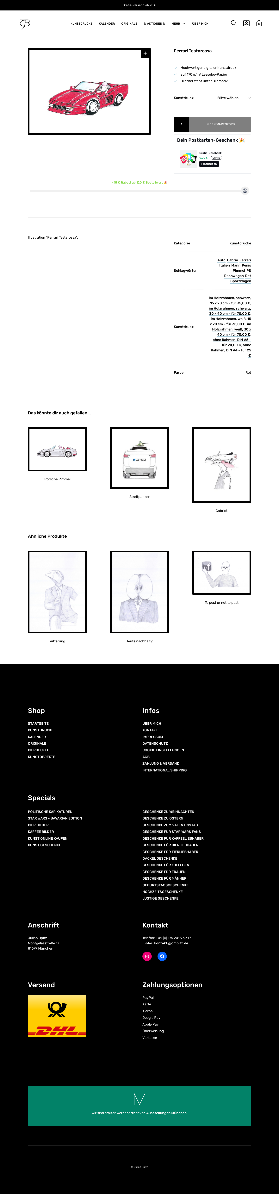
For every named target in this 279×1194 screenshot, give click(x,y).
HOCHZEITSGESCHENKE (162, 892)
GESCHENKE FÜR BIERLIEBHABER (170, 845)
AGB (146, 757)
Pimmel (239, 270)
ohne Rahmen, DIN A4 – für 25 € (231, 350)
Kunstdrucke (240, 243)
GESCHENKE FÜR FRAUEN (164, 872)
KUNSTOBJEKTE (41, 757)
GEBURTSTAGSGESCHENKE (165, 885)
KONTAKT (150, 730)
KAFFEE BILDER (41, 832)
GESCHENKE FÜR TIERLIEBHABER (170, 852)
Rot (248, 276)
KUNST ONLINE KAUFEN (47, 838)
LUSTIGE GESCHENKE (160, 898)
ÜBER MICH (200, 23)
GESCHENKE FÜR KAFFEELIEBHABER (173, 838)
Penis (246, 265)
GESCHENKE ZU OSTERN (162, 818)
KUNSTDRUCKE (81, 23)
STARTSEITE (38, 723)
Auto (221, 260)
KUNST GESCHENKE (44, 845)
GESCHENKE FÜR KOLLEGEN (165, 865)
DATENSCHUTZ (155, 743)
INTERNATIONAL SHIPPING (164, 770)
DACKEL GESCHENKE (159, 858)
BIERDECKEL (38, 750)
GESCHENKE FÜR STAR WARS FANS (171, 832)
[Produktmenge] (181, 124)
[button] (145, 53)
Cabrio (232, 260)
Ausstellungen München (166, 1113)
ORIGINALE (129, 23)
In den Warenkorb (220, 124)
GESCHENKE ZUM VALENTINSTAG (170, 825)
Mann (235, 265)
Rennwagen (234, 276)
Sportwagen (240, 281)
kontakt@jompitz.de (171, 943)
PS (248, 270)
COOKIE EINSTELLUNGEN (163, 750)
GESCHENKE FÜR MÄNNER (164, 878)
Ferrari (245, 260)
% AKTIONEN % (154, 23)
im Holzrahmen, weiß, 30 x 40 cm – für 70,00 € (231, 329)
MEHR (176, 23)
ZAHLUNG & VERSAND (160, 763)
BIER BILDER (38, 825)
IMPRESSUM (152, 737)
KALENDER (107, 23)
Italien (224, 265)
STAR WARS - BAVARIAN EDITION (55, 818)
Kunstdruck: (184, 98)
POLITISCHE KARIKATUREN (50, 812)
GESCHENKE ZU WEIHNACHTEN (168, 812)
